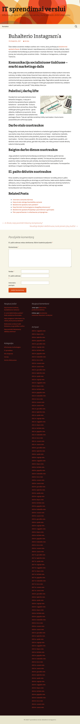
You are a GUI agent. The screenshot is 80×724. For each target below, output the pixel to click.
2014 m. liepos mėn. (38, 688)
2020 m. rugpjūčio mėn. (39, 461)
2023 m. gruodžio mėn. (39, 344)
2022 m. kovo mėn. (37, 399)
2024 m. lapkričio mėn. (38, 337)
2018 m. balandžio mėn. (39, 542)
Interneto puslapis (12, 284)
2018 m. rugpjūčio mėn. (39, 529)
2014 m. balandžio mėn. (39, 698)
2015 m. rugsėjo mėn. (38, 642)
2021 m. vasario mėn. (38, 441)
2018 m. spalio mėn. (38, 522)
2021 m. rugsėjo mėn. (38, 418)
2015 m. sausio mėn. (38, 668)
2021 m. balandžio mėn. (39, 435)
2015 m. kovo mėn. (37, 662)
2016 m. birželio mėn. (38, 613)
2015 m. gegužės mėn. (38, 655)
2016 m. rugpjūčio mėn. (39, 607)
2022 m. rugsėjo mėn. (38, 379)
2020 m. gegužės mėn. (38, 470)
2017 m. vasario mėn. (38, 587)
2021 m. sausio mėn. (38, 444)
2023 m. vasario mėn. (38, 363)
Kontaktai (5, 26)
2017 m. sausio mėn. (38, 590)
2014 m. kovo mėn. (37, 701)
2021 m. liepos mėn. (38, 425)
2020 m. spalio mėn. (38, 454)
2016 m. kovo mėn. (37, 623)
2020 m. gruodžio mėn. (39, 448)
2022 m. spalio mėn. (38, 376)
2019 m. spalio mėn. (38, 493)
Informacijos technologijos (12, 347)
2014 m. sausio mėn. (38, 707)
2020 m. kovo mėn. (37, 477)
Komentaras (14, 247)
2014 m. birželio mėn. (38, 691)
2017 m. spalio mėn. (38, 561)
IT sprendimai (8, 350)
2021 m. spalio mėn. (38, 415)
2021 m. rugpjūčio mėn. (39, 422)
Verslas (27, 41)
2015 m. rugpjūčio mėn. (39, 646)
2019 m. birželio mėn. (38, 503)
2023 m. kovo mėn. (37, 360)
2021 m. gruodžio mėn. (39, 409)
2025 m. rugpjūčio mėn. (39, 331)
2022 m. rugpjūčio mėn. (39, 383)
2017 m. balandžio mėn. (39, 581)
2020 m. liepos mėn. (38, 464)
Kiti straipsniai (8, 354)
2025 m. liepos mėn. (38, 334)
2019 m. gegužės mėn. (38, 506)
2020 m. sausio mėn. (38, 483)
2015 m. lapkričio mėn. (38, 636)
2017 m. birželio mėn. (38, 574)
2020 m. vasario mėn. (38, 480)
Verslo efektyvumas (10, 360)
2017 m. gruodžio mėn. (39, 555)
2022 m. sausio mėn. (38, 405)
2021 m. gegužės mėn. (38, 431)
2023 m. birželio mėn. (38, 350)
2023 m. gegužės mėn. (38, 353)
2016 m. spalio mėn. (38, 600)
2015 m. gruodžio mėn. (39, 633)
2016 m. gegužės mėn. (38, 616)
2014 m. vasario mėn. (38, 704)
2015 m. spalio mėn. (38, 639)
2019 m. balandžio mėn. (39, 509)
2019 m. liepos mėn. (38, 500)
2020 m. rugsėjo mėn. (38, 457)
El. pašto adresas (15, 277)
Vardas (11, 271)
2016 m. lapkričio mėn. (38, 597)
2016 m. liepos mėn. (38, 610)
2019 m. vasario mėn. (38, 513)
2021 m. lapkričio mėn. (38, 412)
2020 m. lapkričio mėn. (38, 451)
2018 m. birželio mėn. (38, 535)
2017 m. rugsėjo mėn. (38, 564)
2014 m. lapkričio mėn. (38, 675)
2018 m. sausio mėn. (38, 551)
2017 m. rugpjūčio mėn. (39, 568)
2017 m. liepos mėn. (38, 571)
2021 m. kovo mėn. (37, 438)
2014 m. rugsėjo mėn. (38, 681)
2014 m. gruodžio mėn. (39, 672)
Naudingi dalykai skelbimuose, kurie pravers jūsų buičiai (54, 226)
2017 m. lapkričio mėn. (38, 558)
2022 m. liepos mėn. (38, 386)
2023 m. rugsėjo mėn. (38, 347)
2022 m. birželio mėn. (38, 389)
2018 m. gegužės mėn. (38, 538)
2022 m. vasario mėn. (38, 402)
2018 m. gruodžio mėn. (39, 519)
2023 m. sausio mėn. (38, 366)
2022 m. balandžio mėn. (39, 396)
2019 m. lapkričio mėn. (38, 490)
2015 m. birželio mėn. (38, 652)
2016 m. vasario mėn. (38, 626)
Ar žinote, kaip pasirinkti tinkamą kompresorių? (22, 223)
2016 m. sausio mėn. (38, 629)
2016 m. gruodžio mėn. (39, 594)
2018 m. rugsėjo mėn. (38, 526)
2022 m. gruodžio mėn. (39, 370)
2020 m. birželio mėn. (38, 467)
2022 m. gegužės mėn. (38, 392)
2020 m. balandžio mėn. (39, 474)
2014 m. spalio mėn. (38, 678)
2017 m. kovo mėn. (37, 584)
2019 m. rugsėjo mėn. (38, 496)
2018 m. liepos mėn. (38, 532)
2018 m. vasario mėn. (38, 548)
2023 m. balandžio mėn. (39, 357)
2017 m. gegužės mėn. (38, 577)
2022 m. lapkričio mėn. (38, 373)
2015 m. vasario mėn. (38, 665)
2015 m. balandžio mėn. (39, 659)
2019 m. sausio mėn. (38, 516)
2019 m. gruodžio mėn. (39, 487)
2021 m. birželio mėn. (38, 428)
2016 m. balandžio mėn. (39, 620)
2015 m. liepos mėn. (38, 649)
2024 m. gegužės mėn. (38, 340)
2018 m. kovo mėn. (37, 545)
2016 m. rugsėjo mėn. (38, 603)
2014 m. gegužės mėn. (38, 694)
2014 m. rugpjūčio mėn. (39, 685)
